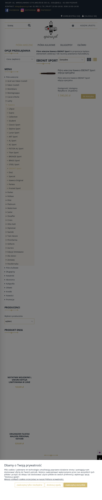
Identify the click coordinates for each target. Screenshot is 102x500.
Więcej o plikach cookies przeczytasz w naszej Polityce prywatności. (34, 479)
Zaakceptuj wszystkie (75, 485)
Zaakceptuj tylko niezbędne (29, 485)
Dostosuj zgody (54, 485)
